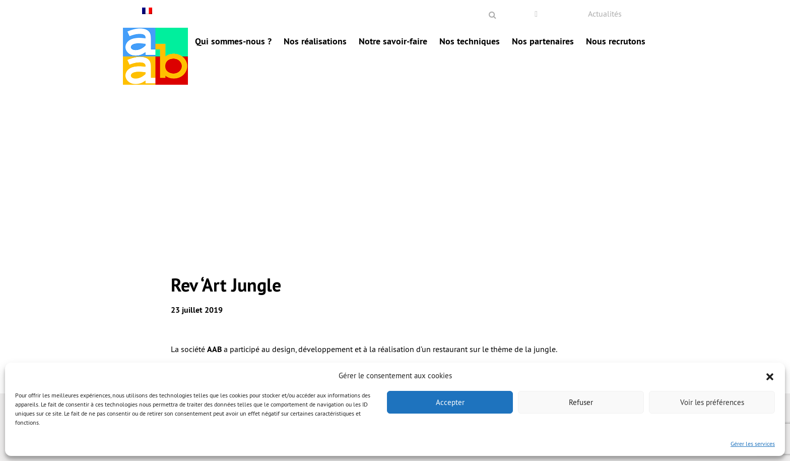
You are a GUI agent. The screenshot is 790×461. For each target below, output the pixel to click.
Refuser (581, 402)
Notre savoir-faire (393, 41)
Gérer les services (753, 443)
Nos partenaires (543, 41)
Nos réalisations (315, 41)
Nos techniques (469, 41)
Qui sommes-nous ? (233, 41)
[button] (770, 376)
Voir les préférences (712, 402)
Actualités (605, 14)
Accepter (450, 402)
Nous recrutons (615, 41)
